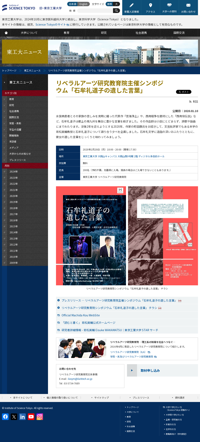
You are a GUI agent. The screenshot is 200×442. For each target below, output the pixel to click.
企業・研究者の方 (174, 419)
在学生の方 (171, 429)
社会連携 (131, 426)
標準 (109, 4)
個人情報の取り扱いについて (62, 397)
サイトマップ (101, 397)
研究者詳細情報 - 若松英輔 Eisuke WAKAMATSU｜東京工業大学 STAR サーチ (110, 330)
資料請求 (180, 397)
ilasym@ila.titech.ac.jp (80, 378)
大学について (133, 411)
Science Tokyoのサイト (51, 24)
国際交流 (131, 431)
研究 (129, 421)
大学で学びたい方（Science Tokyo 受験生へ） (178, 408)
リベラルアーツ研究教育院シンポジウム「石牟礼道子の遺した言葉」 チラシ (111, 308)
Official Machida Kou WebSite (81, 315)
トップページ (9, 70)
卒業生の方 (171, 424)
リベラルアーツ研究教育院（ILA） (128, 352)
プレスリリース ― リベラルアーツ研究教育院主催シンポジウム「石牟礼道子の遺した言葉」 (121, 300)
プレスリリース (141, 397)
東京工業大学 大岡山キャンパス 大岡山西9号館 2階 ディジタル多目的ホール (124, 156)
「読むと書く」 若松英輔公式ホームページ (88, 323)
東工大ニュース (32, 70)
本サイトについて (22, 397)
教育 (129, 416)
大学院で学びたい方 (175, 414)
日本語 (72, 4)
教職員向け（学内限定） (177, 433)
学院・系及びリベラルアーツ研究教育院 (131, 356)
